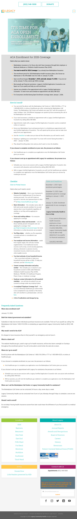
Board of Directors (58, 435)
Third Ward (19, 459)
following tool (29, 262)
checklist (22, 135)
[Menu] (73, 11)
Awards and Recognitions (58, 431)
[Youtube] (69, 501)
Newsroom (58, 445)
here (15, 295)
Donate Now (19, 471)
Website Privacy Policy (21, 513)
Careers (58, 438)
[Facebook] (46, 501)
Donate (50, 4)
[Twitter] (57, 501)
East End (19, 438)
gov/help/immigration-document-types (25, 228)
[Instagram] (52, 501)
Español (60, 513)
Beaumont (19, 431)
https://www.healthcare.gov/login (27, 202)
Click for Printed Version (18, 185)
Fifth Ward (19, 442)
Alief (19, 424)
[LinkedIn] (63, 501)
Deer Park (19, 435)
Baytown (19, 428)
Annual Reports (58, 428)
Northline (19, 452)
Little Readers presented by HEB (19, 474)
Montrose (19, 449)
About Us (57, 424)
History (58, 442)
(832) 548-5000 (29, 4)
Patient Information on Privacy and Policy (43, 513)
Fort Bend (19, 445)
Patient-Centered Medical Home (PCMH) (57, 449)
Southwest (19, 456)
